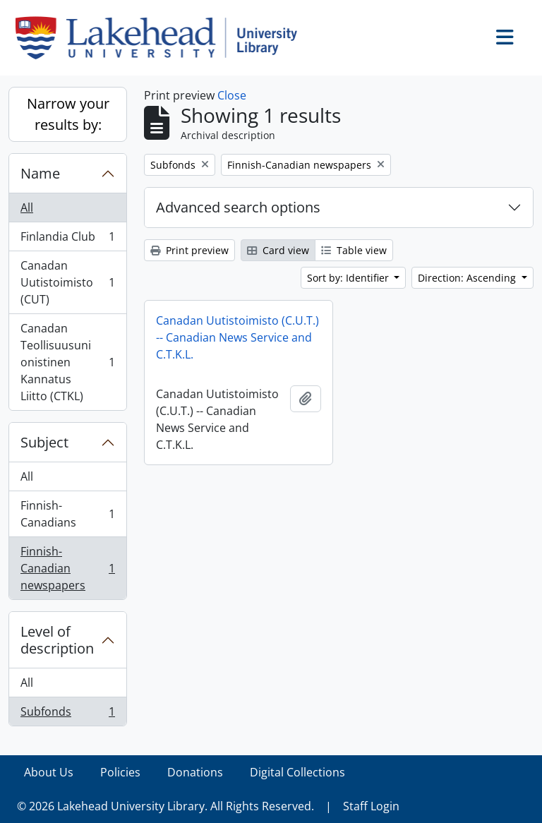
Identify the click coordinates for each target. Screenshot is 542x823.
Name (40, 173)
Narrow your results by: (68, 114)
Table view (354, 250)
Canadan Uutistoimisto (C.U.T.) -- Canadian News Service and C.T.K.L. (237, 337)
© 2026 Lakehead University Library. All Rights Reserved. (165, 806)
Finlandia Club (67, 239)
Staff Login (371, 806)
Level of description (57, 640)
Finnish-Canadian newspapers (67, 568)
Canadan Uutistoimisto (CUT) (67, 282)
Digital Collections (297, 772)
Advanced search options (238, 207)
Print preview (189, 250)
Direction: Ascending (468, 277)
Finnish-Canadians (67, 514)
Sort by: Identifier (349, 277)
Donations (195, 772)
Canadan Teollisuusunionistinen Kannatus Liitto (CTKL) (67, 362)
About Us (48, 772)
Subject (44, 442)
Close (231, 95)
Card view (278, 250)
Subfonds (67, 714)
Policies (120, 772)
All (26, 207)
